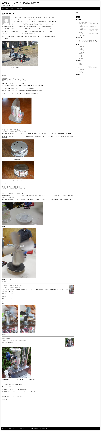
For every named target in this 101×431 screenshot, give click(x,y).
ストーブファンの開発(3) (11, 187)
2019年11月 (81, 46)
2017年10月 (81, 52)
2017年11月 (81, 50)
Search (77, 12)
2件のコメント (18, 287)
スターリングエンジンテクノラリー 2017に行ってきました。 (33, 17)
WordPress (38, 428)
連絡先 (11, 8)
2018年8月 (81, 48)
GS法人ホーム (19, 8)
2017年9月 (81, 53)
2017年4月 (81, 56)
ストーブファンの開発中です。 (13, 286)
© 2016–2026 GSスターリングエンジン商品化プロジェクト (16, 428)
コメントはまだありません (30, 19)
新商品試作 (6, 338)
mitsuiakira (21, 19)
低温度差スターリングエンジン (13, 79)
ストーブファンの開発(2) (11, 130)
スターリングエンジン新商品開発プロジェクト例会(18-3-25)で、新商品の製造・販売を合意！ (88, 31)
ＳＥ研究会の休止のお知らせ (85, 22)
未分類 (4, 75)
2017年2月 (81, 58)
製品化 (80, 64)
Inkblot (45, 428)
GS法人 (80, 77)
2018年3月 (81, 49)
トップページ (5, 8)
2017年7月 (81, 55)
